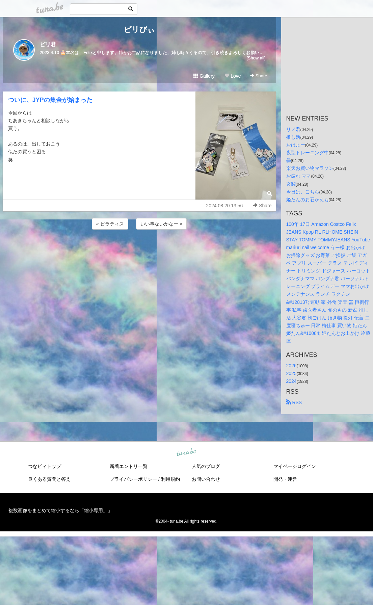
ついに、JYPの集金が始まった (50, 100)
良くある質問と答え (49, 479)
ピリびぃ (139, 29)
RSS (294, 402)
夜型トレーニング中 (307, 152)
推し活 (293, 137)
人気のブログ (206, 466)
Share (258, 75)
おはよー (295, 145)
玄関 (291, 184)
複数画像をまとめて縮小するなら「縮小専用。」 (60, 510)
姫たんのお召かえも (307, 199)
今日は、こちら (302, 191)
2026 (291, 365)
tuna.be (186, 453)
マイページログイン (294, 466)
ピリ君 (48, 44)
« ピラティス (110, 224)
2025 (291, 373)
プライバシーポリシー (133, 479)
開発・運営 (285, 479)
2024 (291, 381)
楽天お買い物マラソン (310, 168)
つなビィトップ (44, 466)
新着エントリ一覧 (129, 466)
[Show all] (255, 57)
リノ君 (293, 129)
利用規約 (170, 479)
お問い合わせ (206, 479)
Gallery (203, 76)
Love (232, 76)
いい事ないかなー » (161, 224)
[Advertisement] (139, 249)
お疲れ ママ (298, 176)
